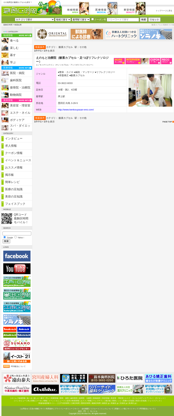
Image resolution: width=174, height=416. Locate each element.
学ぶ (13, 62)
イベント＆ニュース (18, 160)
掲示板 (9, 174)
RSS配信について (18, 366)
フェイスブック (15, 203)
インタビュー (14, 138)
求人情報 (11, 145)
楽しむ (14, 47)
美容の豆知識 (14, 196)
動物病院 (16, 94)
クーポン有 (98, 19)
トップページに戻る (164, 11)
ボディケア (17, 119)
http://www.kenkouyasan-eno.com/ (76, 109)
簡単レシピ (12, 182)
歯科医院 (16, 80)
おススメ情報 (14, 167)
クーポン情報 (14, 153)
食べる (14, 40)
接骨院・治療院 (20, 87)
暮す (13, 55)
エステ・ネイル (20, 112)
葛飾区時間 (7, 25)
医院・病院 (17, 73)
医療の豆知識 (14, 189)
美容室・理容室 (20, 105)
